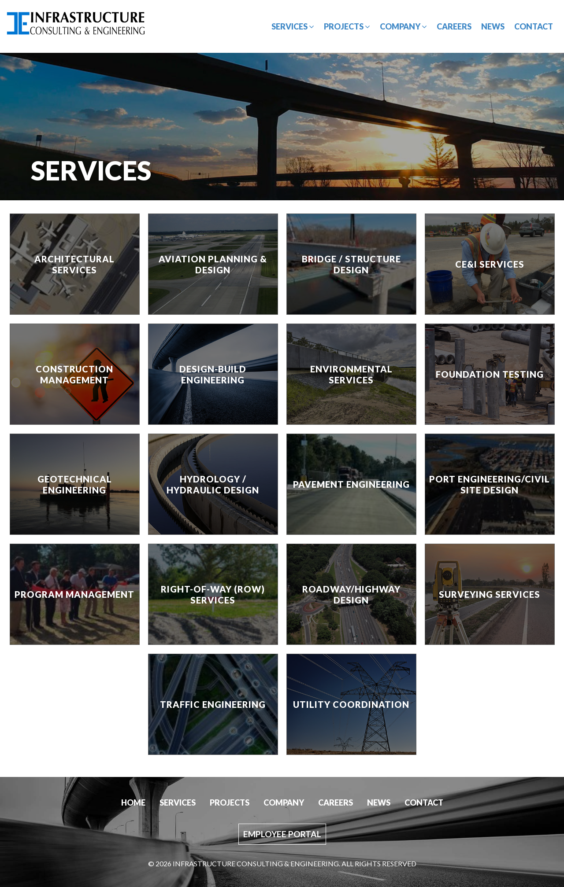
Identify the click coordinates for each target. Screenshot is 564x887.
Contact (533, 26)
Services (292, 26)
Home (133, 802)
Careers (454, 26)
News (493, 26)
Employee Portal (282, 834)
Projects (347, 26)
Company (403, 26)
